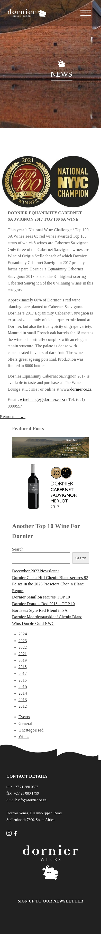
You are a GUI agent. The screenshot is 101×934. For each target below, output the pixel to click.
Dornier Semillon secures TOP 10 (41, 597)
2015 (23, 686)
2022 (23, 647)
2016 (23, 680)
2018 (23, 667)
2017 (23, 673)
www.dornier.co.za (75, 389)
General (25, 723)
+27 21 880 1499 (26, 793)
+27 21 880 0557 (25, 787)
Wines (24, 736)
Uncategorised (31, 730)
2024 (23, 634)
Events (24, 717)
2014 (23, 693)
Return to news (12, 416)
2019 (23, 660)
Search (17, 549)
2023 (23, 640)
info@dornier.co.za (32, 800)
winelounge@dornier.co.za (42, 399)
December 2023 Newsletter (35, 571)
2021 (23, 654)
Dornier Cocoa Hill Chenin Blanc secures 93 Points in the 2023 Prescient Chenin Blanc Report (50, 584)
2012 (23, 706)
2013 (23, 699)
